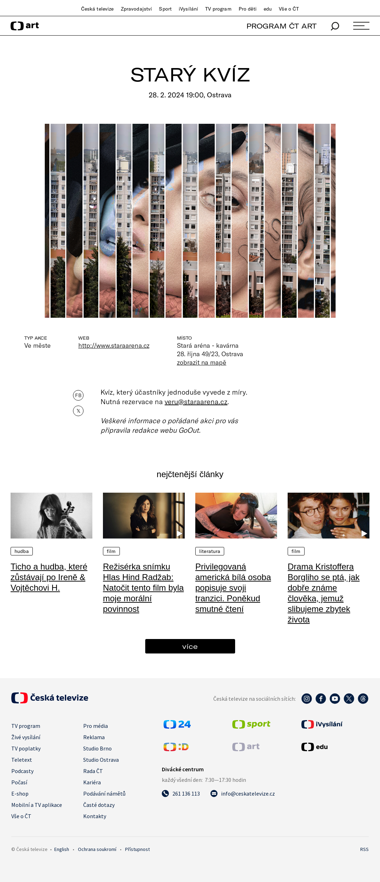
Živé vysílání (25, 737)
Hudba (21, 551)
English (61, 849)
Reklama (94, 737)
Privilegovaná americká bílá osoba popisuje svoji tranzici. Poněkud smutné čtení (233, 588)
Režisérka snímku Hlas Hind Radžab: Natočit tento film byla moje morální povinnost (143, 588)
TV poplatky (26, 748)
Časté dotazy (99, 804)
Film (111, 551)
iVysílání (188, 9)
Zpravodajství (136, 9)
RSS (364, 849)
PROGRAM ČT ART (281, 26)
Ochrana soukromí (97, 849)
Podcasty (22, 770)
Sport (165, 9)
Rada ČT (93, 770)
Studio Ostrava (101, 759)
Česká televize (97, 9)
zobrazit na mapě (201, 362)
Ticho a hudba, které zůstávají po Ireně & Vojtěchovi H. (49, 577)
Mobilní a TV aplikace (36, 804)
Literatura (209, 551)
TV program (218, 9)
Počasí (19, 782)
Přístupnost (137, 849)
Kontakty (94, 816)
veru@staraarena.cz (196, 401)
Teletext (21, 759)
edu (268, 9)
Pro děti (248, 9)
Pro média (95, 725)
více (190, 646)
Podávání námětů (104, 793)
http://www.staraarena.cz (113, 345)
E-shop (20, 793)
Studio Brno (97, 748)
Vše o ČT (289, 9)
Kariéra (92, 782)
